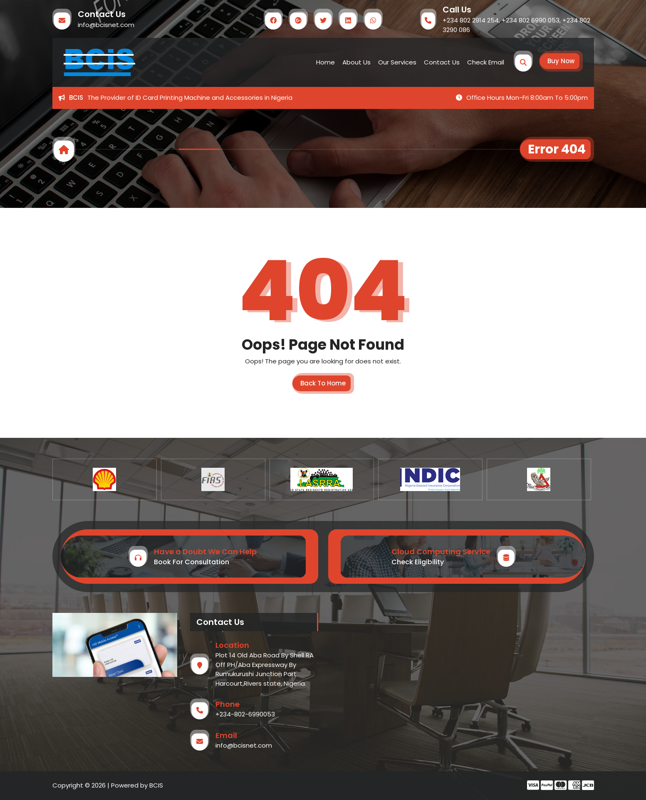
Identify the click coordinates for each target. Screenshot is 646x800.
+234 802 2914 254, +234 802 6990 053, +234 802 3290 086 (516, 25)
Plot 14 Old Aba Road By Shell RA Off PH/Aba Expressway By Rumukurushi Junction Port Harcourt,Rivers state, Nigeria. (264, 669)
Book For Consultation (191, 562)
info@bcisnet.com (106, 24)
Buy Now (560, 61)
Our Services (397, 62)
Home (325, 62)
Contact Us (442, 62)
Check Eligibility (417, 562)
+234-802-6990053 (245, 714)
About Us (356, 62)
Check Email (485, 62)
